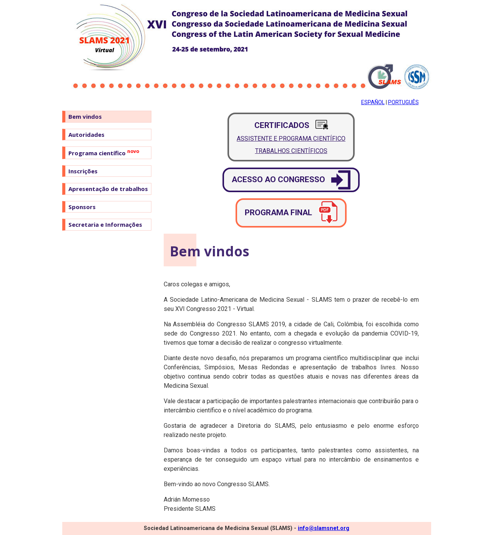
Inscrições (83, 171)
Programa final (291, 213)
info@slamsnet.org (323, 528)
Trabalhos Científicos (291, 151)
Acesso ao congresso (291, 179)
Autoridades (86, 134)
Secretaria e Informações (105, 224)
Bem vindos (85, 116)
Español (373, 102)
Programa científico (103, 152)
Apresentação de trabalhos (108, 189)
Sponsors (82, 207)
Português (403, 102)
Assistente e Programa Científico (291, 138)
